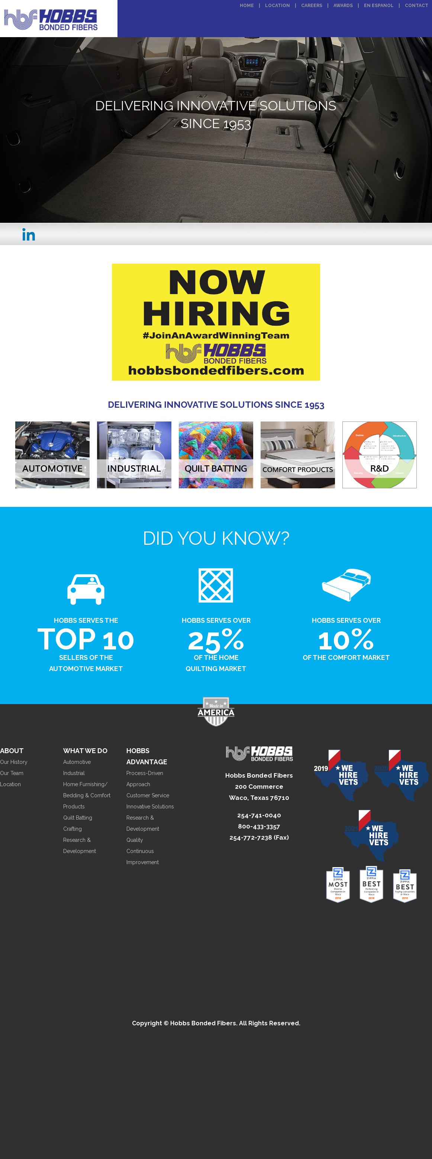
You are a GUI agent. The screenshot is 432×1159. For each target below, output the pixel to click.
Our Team (11, 773)
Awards (343, 5)
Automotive (77, 762)
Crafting (72, 829)
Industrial (74, 773)
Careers (311, 5)
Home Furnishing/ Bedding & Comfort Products (86, 795)
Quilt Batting (77, 818)
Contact (416, 5)
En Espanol (379, 5)
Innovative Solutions (150, 807)
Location (277, 5)
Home (247, 5)
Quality (134, 840)
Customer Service (147, 795)
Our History (14, 762)
